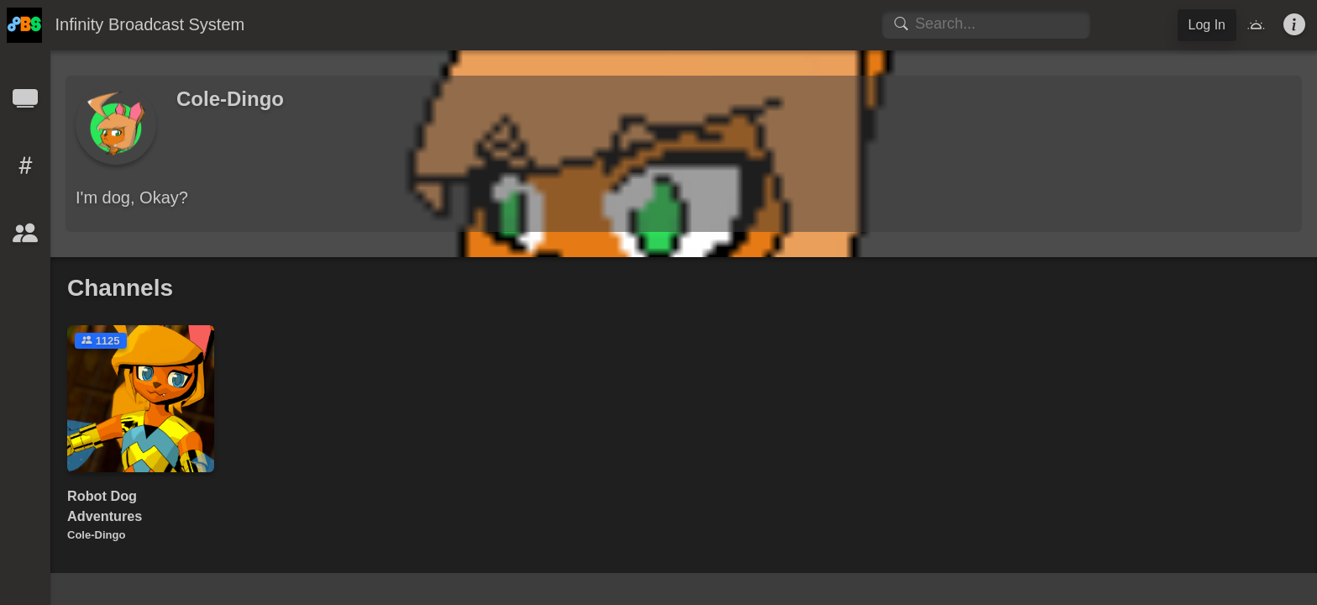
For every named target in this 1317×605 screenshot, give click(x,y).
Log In (1206, 25)
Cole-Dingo (96, 535)
